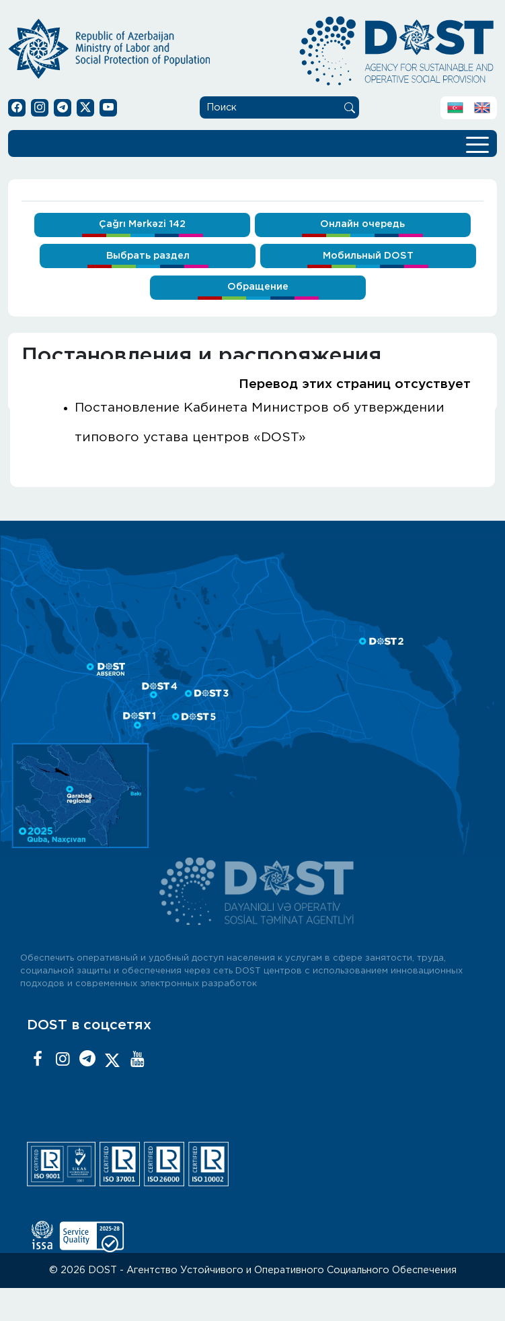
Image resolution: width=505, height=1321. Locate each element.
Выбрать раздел (148, 255)
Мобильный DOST (368, 255)
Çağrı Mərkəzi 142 (142, 224)
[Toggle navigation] (477, 143)
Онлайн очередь (362, 224)
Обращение (257, 286)
